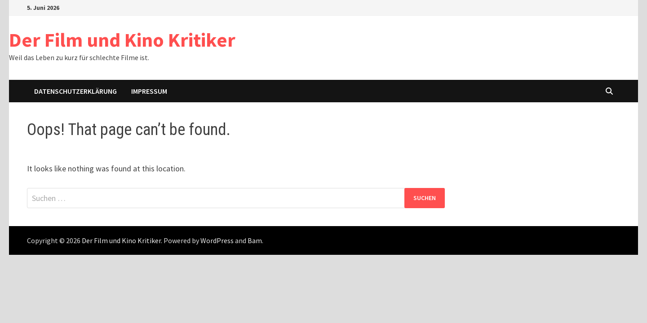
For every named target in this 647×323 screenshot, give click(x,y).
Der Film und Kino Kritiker (122, 39)
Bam (255, 240)
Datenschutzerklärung (75, 91)
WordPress (217, 240)
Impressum (149, 91)
